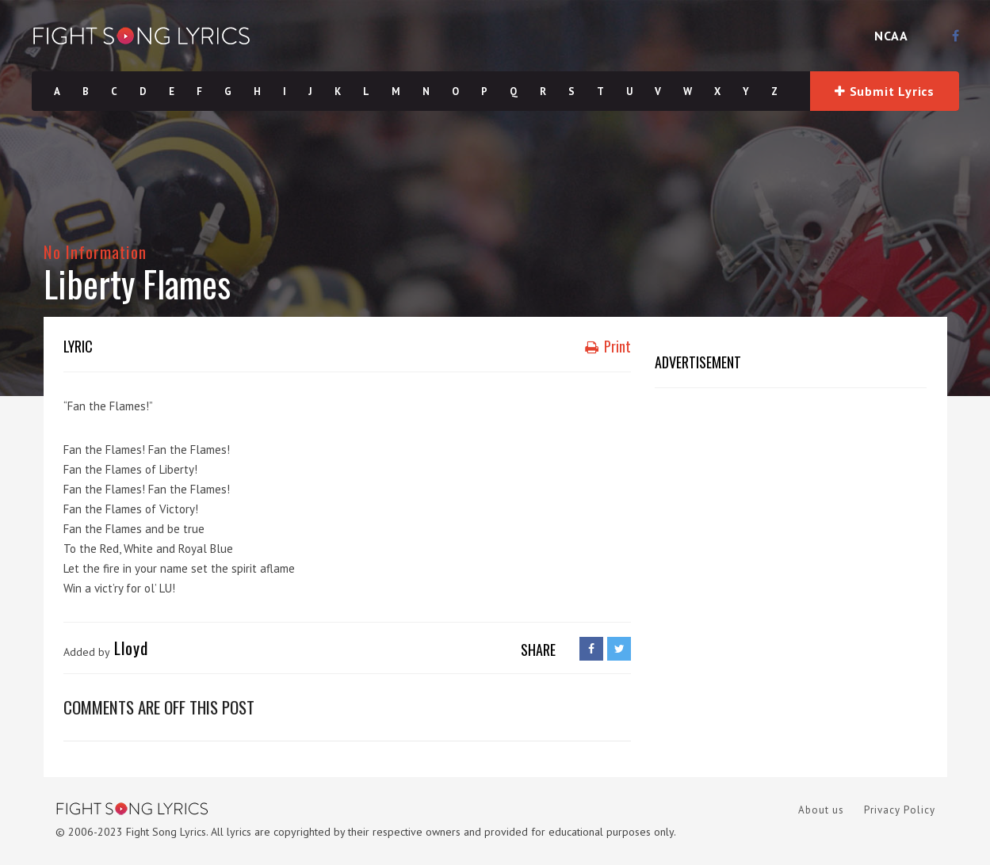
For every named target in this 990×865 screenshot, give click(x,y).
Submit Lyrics (885, 91)
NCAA (891, 36)
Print (608, 346)
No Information (95, 251)
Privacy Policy (899, 810)
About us (821, 810)
